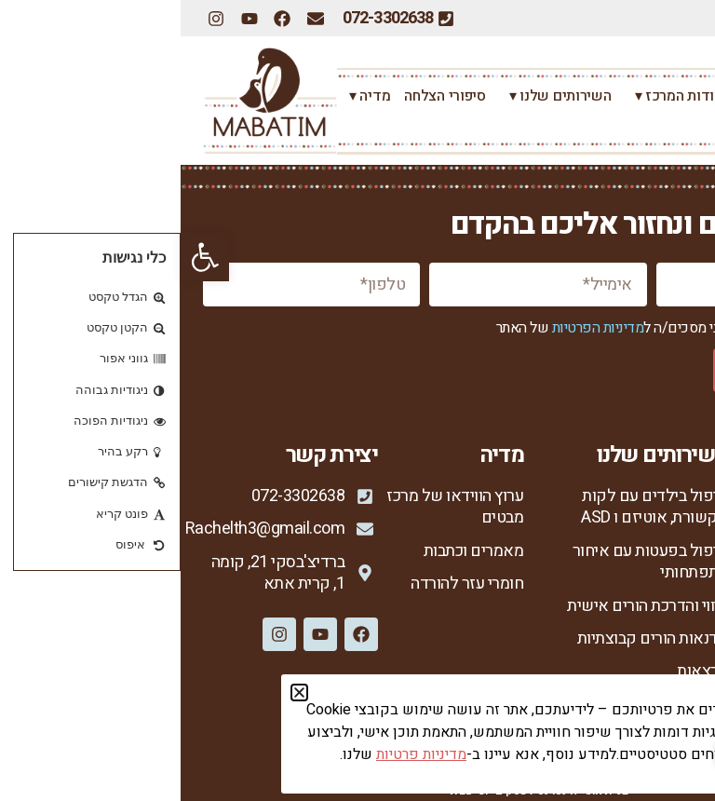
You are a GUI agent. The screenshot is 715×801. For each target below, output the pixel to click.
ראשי (676, 96)
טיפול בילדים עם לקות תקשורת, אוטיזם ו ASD (472, 507)
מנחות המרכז (652, 594)
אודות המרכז (653, 528)
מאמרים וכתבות (293, 551)
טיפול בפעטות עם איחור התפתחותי (469, 562)
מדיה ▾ (184, 96)
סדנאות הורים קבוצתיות (472, 638)
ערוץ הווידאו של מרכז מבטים (273, 507)
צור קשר (664, 126)
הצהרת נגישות (647, 723)
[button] (24, 257)
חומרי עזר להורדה (286, 583)
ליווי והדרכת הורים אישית (465, 606)
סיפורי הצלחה (263, 96)
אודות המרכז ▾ (494, 96)
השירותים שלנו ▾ (375, 96)
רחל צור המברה (601, 96)
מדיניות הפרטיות (417, 328)
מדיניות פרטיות (645, 691)
